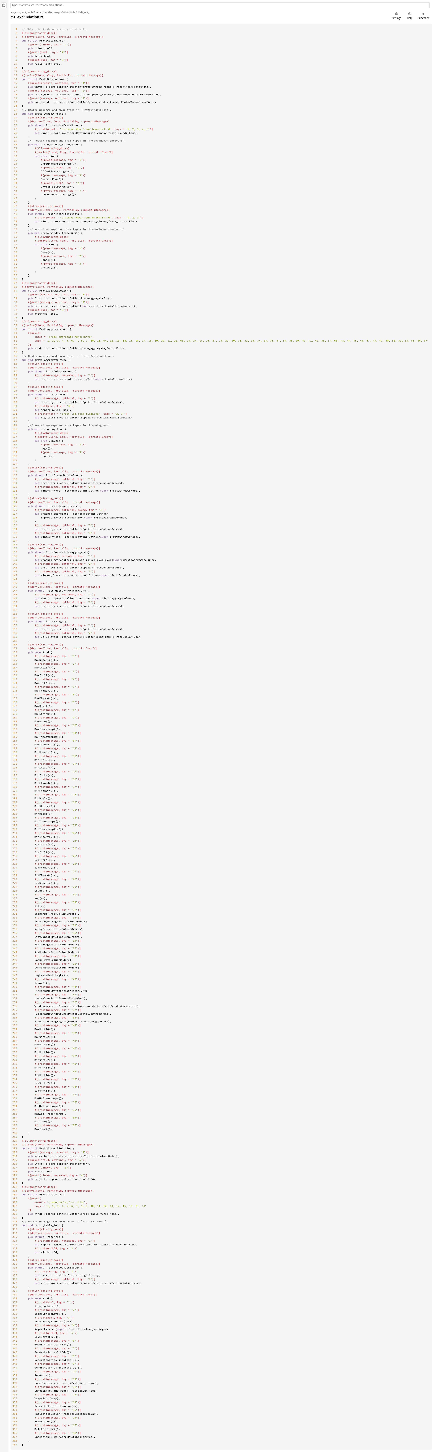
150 (14, 602)
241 (14, 952)
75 (15, 313)
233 (14, 921)
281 (14, 1106)
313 (14, 1229)
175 (14, 698)
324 (14, 1271)
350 (14, 1371)
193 (14, 767)
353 (14, 1383)
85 (15, 352)
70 (15, 294)
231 (14, 913)
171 (14, 682)
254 (14, 1002)
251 (14, 990)
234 (14, 925)
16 (15, 86)
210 (14, 832)
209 (14, 829)
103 (14, 421)
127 (14, 513)
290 (14, 1140)
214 (14, 848)
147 (14, 590)
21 (15, 106)
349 (14, 1367)
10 (15, 63)
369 (14, 1444)
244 (14, 963)
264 (14, 1040)
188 (14, 748)
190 (14, 756)
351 (14, 1375)
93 (15, 382)
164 (14, 656)
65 (15, 275)
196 (14, 779)
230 (14, 909)
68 (15, 286)
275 (14, 1083)
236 (14, 933)
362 (14, 1417)
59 (15, 252)
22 (15, 109)
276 (14, 1086)
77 (15, 321)
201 (14, 798)
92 (15, 379)
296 (14, 1163)
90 (15, 371)
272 (14, 1071)
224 (14, 886)
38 (15, 171)
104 (14, 425)
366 (14, 1433)
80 (15, 332)
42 (15, 186)
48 (15, 209)
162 (14, 648)
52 (15, 225)
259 (14, 1021)
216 (14, 856)
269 (14, 1059)
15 (15, 82)
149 (14, 598)
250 (14, 986)
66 (15, 279)
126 (14, 509)
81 (15, 336)
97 (15, 398)
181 (14, 721)
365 (14, 1429)
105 (14, 429)
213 (14, 844)
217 (14, 859)
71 (15, 298)
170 (14, 679)
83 (15, 344)
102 (14, 417)
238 (14, 940)
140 (14, 563)
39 (15, 175)
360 (14, 1409)
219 (14, 867)
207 (14, 821)
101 (14, 413)
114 (14, 463)
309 (14, 1213)
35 (15, 159)
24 (15, 117)
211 (14, 836)
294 (14, 1156)
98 (15, 402)
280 (14, 1102)
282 (14, 1109)
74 (15, 309)
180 (14, 717)
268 (14, 1056)
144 (14, 579)
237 (14, 936)
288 (14, 1133)
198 (14, 786)
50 (15, 217)
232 (14, 917)
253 (14, 998)
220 (14, 871)
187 (14, 744)
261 (14, 1029)
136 (14, 548)
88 (15, 363)
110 (14, 448)
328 (14, 1286)
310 (14, 1217)
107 (14, 436)
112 (14, 456)
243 (14, 959)
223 (14, 883)
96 (15, 394)
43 (15, 190)
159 (14, 636)
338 (14, 1325)
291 (14, 1144)
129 (14, 521)
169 (14, 675)
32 (15, 148)
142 (14, 571)
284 (14, 1117)
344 (14, 1348)
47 (15, 206)
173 (14, 690)
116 (14, 471)
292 (14, 1148)
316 (14, 1240)
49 (15, 213)
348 (14, 1363)
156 (14, 625)
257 (14, 1013)
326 (14, 1279)
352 (14, 1379)
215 (14, 852)
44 (15, 194)
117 (14, 475)
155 (14, 621)
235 (14, 929)
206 (14, 817)
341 (14, 1336)
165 (14, 659)
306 (14, 1202)
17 (15, 90)
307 (14, 1206)
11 (15, 67)
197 (14, 782)
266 (14, 1048)
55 (15, 236)
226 (14, 894)
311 (14, 1221)
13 (15, 75)
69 (15, 290)
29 (15, 136)
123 (14, 498)
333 (14, 1306)
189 (14, 752)
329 (14, 1290)
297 (14, 1167)
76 (15, 317)
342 (14, 1340)
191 (14, 759)
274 (14, 1079)
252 (14, 994)
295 (14, 1159)
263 (14, 1036)
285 (14, 1121)
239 (14, 944)
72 (15, 302)
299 (14, 1175)
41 (15, 182)
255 (14, 1006)
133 (14, 536)
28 (15, 132)
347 (14, 1359)
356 (14, 1394)
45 (15, 198)
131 (14, 529)
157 (14, 629)
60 (15, 256)
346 (14, 1356)
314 (14, 1233)
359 (14, 1406)
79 (15, 329)
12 (15, 71)
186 (14, 740)
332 (14, 1302)
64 (15, 271)
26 (15, 125)
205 (14, 813)
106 (14, 432)
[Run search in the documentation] (220, 5)
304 (14, 1194)
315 (14, 1236)
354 (14, 1386)
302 (14, 1186)
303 (14, 1190)
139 (14, 559)
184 (14, 732)
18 (15, 94)
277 (14, 1090)
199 (14, 790)
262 (14, 1033)
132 (14, 532)
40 (15, 179)
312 (14, 1225)
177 (14, 706)
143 (14, 575)
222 (14, 879)
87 (15, 359)
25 (15, 121)
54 (15, 232)
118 (14, 479)
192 (14, 763)
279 (14, 1098)
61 (15, 259)
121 (14, 490)
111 (14, 452)
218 (14, 863)
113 (14, 459)
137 (14, 552)
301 (14, 1183)
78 (15, 325)
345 (14, 1352)
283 (14, 1113)
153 (14, 613)
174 (14, 694)
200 (14, 794)
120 (14, 486)
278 (14, 1094)
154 (14, 617)
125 (14, 506)
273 (14, 1075)
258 (14, 1017)
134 (14, 540)
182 (14, 725)
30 (15, 140)
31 (15, 144)
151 (14, 606)
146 (14, 586)
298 (14, 1171)
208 (14, 825)
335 (14, 1313)
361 (14, 1413)
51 (15, 221)
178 (14, 709)
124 (14, 502)
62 (15, 263)
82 (15, 340)
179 (14, 713)
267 (14, 1052)
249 (14, 983)
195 (14, 775)
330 (14, 1294)
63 (15, 267)
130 (14, 525)
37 (15, 167)
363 (14, 1421)
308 (14, 1209)
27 (15, 129)
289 (14, 1136)
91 (15, 375)
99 (15, 406)
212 (14, 840)
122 (14, 494)
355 (14, 1390)
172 (14, 686)
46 (15, 202)
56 (15, 240)
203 (14, 806)
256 (14, 1009)
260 (14, 1025)
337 (14, 1321)
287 (14, 1129)
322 (14, 1263)
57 (15, 244)
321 (14, 1259)
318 (14, 1248)
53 (15, 229)
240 (14, 948)
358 (14, 1402)
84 (15, 348)
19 (15, 98)
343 (14, 1344)
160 (14, 640)
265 (14, 1044)
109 (14, 444)
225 (14, 890)
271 (14, 1067)
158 (14, 632)
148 (14, 594)
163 (14, 652)
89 (15, 367)
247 (14, 975)
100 (14, 409)
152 (14, 609)
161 (14, 644)
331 (14, 1298)
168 (14, 671)
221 (14, 875)
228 (14, 902)
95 (15, 390)
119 (14, 482)
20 (15, 102)
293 (14, 1152)
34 (15, 156)
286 (14, 1125)
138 (14, 556)
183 (14, 729)
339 (14, 1329)
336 (14, 1317)
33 (15, 152)
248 (14, 979)
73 (15, 306)
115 (14, 467)
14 (15, 79)
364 (14, 1425)
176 (14, 702)
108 (14, 440)
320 (14, 1256)
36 (15, 163)
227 (14, 898)
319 (14, 1252)
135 (14, 544)
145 (14, 582)
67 (15, 282)
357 (14, 1398)
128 (14, 517)
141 (14, 567)
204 (14, 809)
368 (14, 1440)
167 (14, 667)
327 (14, 1283)
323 (14, 1267)
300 (14, 1179)
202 (14, 802)
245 (14, 967)
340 (14, 1333)
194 (14, 771)
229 (14, 906)
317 (14, 1244)
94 (15, 386)
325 (14, 1275)
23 (15, 113)
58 (15, 248)
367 (14, 1436)
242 (14, 956)
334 (14, 1309)
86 (15, 356)
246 (14, 971)
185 (14, 736)
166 (14, 663)
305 (14, 1198)
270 (14, 1063)
